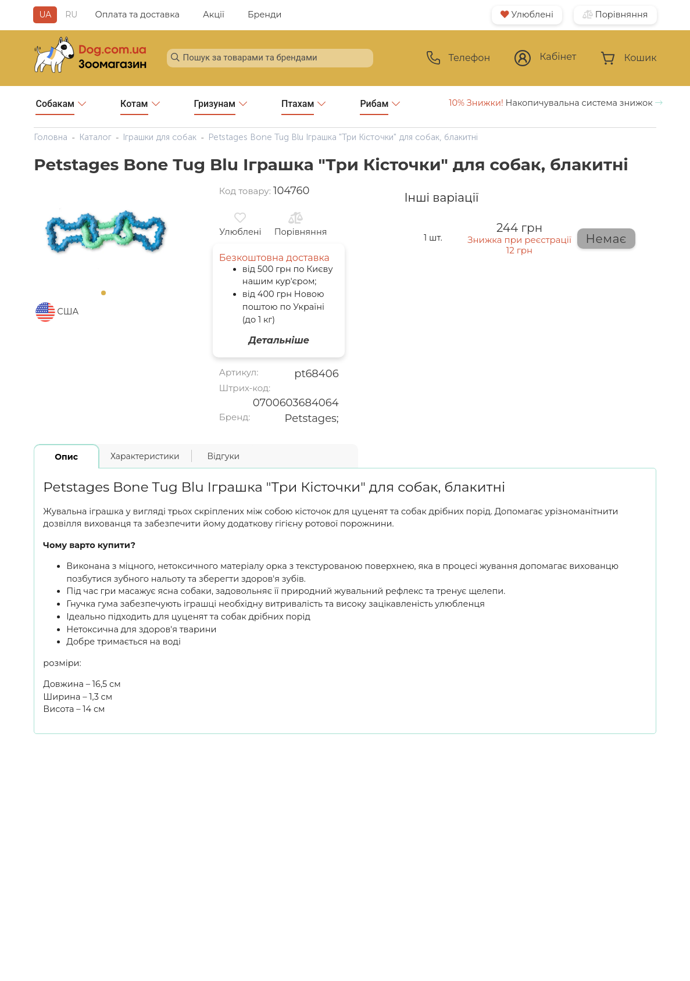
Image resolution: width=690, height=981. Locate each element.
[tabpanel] (107, 234)
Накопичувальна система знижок (555, 103)
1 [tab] (107, 296)
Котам (139, 106)
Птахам (303, 106)
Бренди (265, 14)
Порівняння (615, 14)
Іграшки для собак (159, 137)
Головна (50, 137)
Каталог (95, 137)
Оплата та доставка (137, 14)
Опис (66, 457)
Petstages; (312, 418)
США (67, 311)
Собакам (60, 106)
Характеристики (145, 456)
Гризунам (220, 106)
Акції (213, 14)
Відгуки (224, 456)
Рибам (380, 106)
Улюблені (526, 14)
